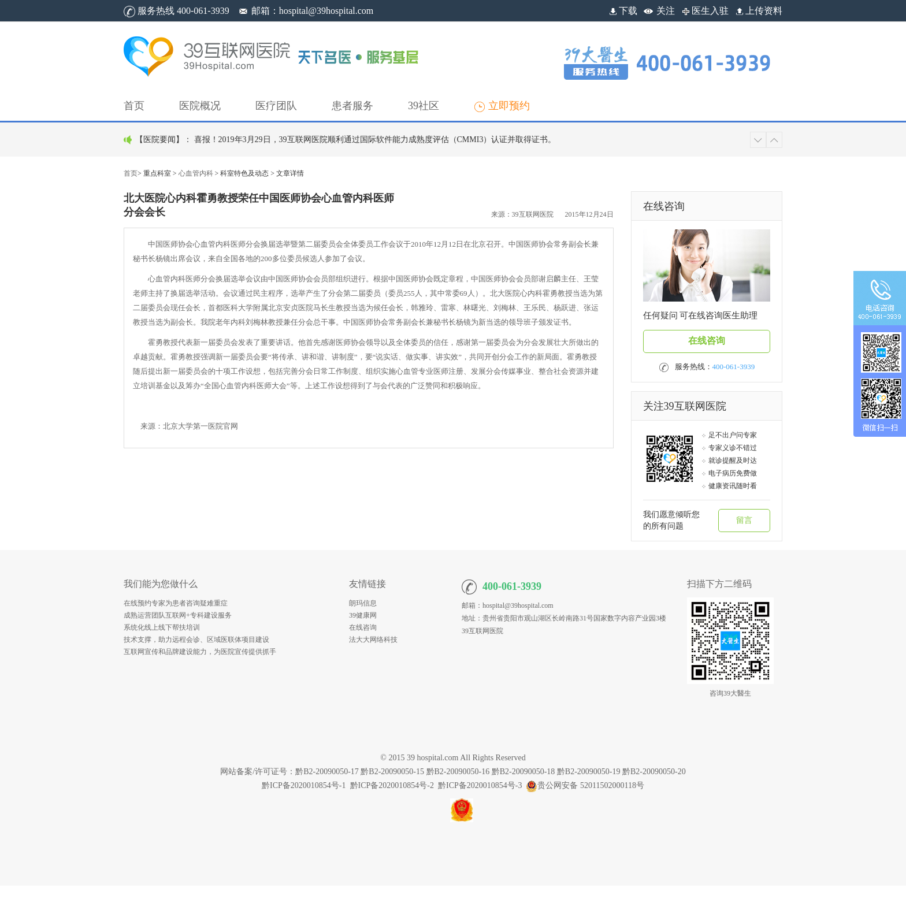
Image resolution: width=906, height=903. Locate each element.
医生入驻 (704, 11)
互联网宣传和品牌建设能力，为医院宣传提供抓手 (200, 652)
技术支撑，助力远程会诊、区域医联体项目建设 (196, 640)
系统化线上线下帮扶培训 (162, 627)
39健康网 (363, 615)
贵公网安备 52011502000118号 (585, 785)
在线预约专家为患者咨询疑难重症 (176, 603)
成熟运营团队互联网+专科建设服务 (178, 615)
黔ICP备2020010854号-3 (480, 785)
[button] (200, 105)
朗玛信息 (363, 603)
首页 (131, 173)
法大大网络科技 (373, 640)
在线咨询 (706, 340)
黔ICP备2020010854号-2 (392, 785)
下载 (622, 11)
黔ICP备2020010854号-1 (304, 785)
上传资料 (758, 11)
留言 (744, 520)
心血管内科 (196, 173)
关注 (665, 11)
